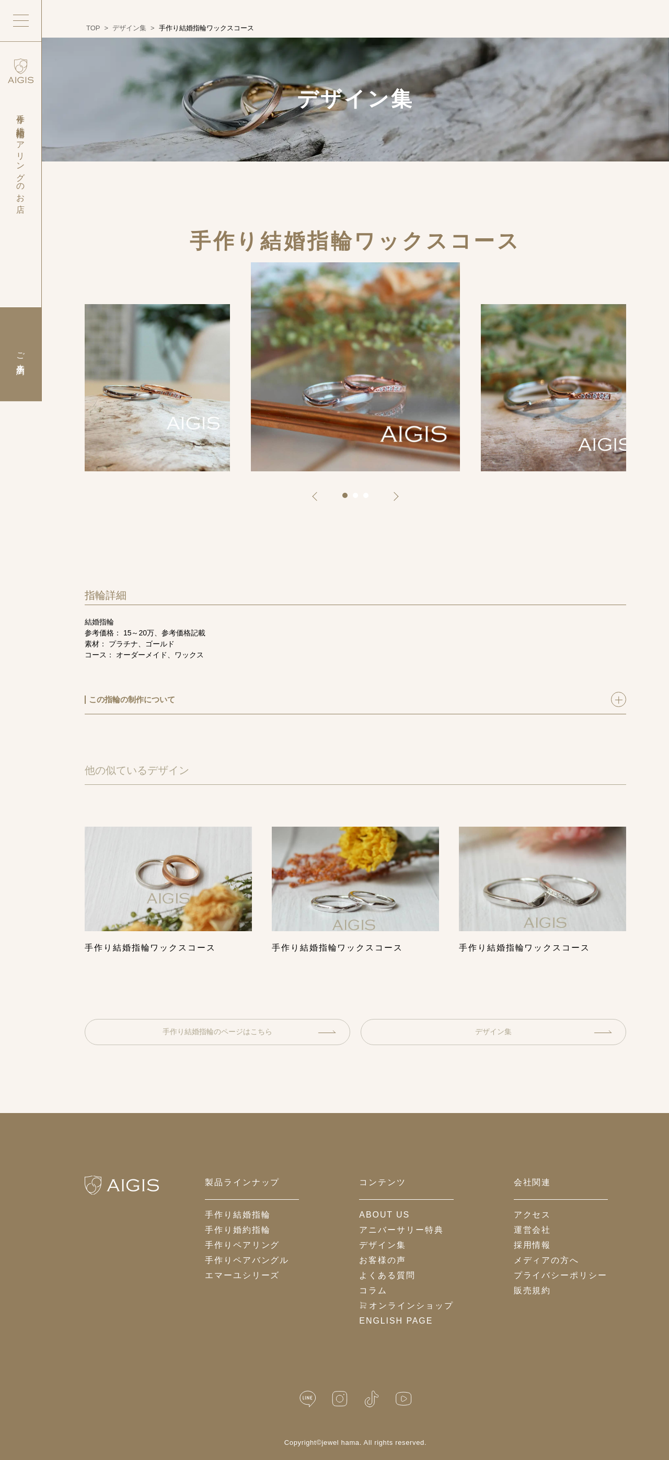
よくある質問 (387, 1275)
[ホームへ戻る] (122, 1185)
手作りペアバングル (247, 1260)
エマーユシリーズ (242, 1275)
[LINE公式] (308, 1399)
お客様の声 (382, 1260)
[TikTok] (372, 1399)
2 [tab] (359, 499)
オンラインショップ (406, 1305)
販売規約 (532, 1290)
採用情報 (532, 1245)
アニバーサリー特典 (401, 1229)
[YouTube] (403, 1399)
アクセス (532, 1214)
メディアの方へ (546, 1260)
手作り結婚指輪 (237, 1214)
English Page (396, 1320)
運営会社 (532, 1229)
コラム (373, 1290)
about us (384, 1214)
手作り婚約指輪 (237, 1229)
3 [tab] (369, 499)
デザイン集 (543, 1031)
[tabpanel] (355, 366)
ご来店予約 (20, 354)
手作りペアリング (242, 1245)
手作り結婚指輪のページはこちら (249, 1031)
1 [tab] (348, 499)
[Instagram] (340, 1399)
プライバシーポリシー (560, 1275)
